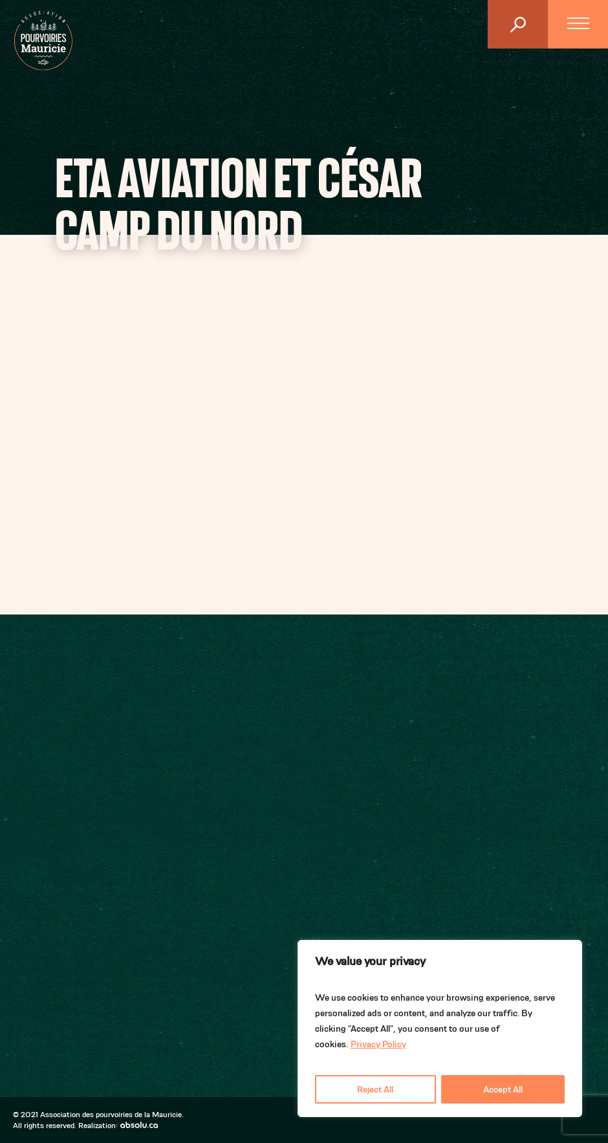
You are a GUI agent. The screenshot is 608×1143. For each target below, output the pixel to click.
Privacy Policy (378, 1044)
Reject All (375, 1089)
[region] (440, 1028)
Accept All (503, 1089)
